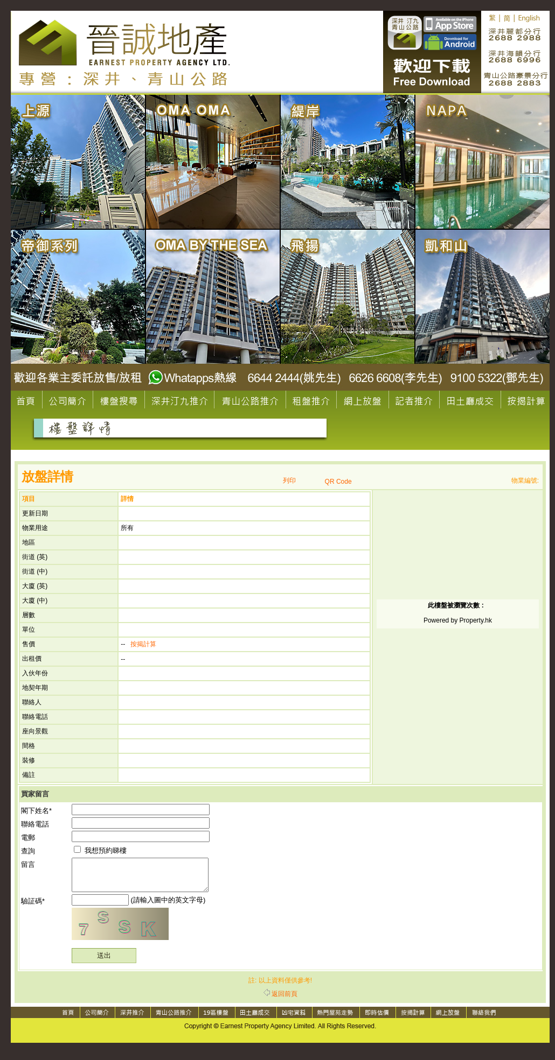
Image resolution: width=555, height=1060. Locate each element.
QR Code (338, 481)
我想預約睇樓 (100, 850)
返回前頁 (280, 1000)
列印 (289, 480)
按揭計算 (143, 644)
